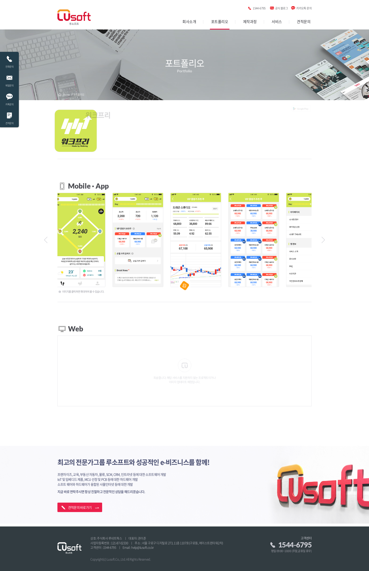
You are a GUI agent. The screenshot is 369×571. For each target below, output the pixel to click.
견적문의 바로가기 (80, 501)
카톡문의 (9, 98)
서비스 (277, 21)
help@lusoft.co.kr (142, 547)
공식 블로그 (281, 7)
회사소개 (189, 21)
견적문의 (303, 21)
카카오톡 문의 (304, 7)
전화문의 (9, 60)
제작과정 (250, 21)
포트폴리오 (219, 21)
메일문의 (9, 79)
